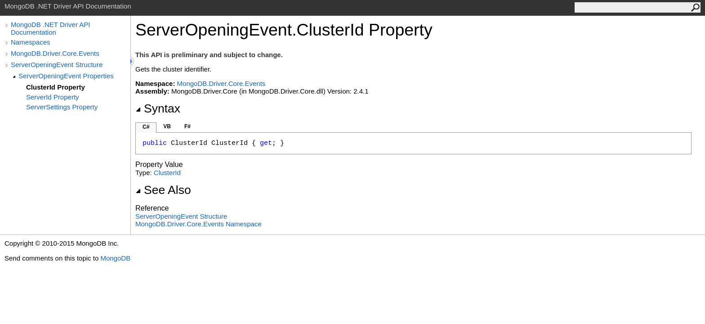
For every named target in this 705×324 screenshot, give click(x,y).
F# (187, 126)
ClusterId (167, 172)
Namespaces (30, 42)
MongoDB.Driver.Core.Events (55, 53)
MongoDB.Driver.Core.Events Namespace (198, 224)
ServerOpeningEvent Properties (66, 76)
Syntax (157, 108)
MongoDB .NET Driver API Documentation (50, 28)
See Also (163, 190)
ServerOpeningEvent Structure (57, 64)
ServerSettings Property (62, 107)
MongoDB (115, 258)
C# (146, 127)
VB (167, 126)
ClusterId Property (55, 87)
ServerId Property (52, 97)
